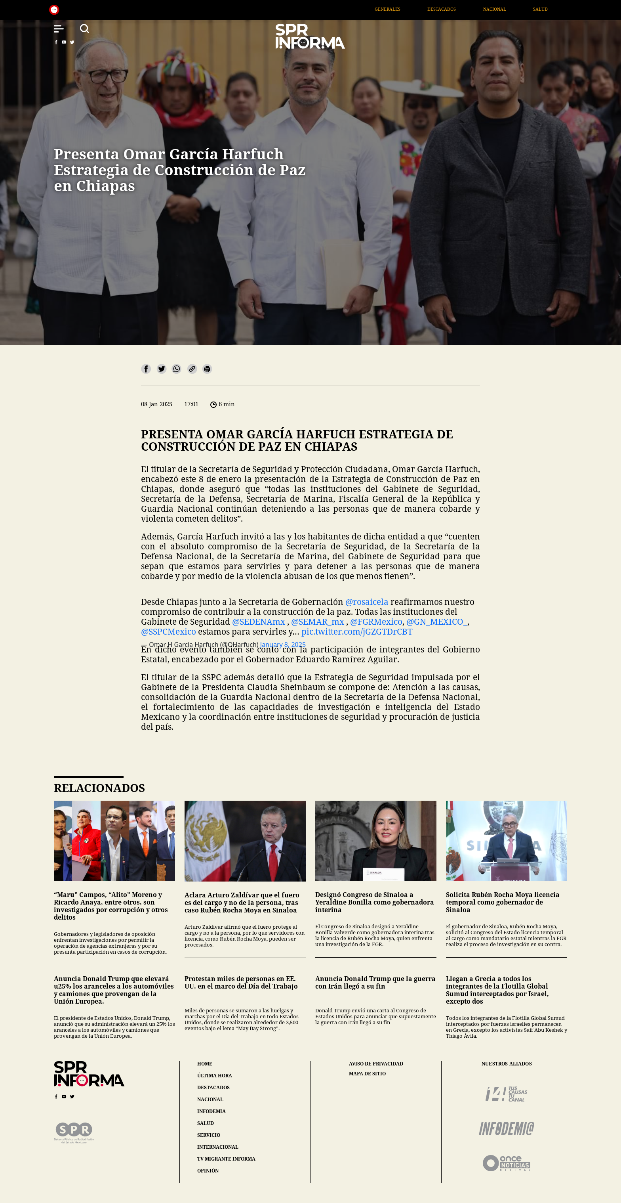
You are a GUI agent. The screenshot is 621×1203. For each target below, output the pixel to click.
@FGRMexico (376, 621)
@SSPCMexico (168, 631)
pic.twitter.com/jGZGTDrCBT (357, 631)
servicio (208, 1135)
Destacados (464, 9)
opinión (208, 1170)
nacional (210, 1099)
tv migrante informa (226, 1158)
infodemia (211, 1111)
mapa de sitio (367, 1074)
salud (205, 1123)
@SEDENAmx (258, 621)
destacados (213, 1087)
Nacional (516, 9)
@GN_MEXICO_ (436, 621)
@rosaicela (367, 601)
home (204, 1063)
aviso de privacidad (376, 1064)
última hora (214, 1075)
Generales (410, 9)
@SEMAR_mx (317, 621)
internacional (217, 1147)
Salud (562, 9)
